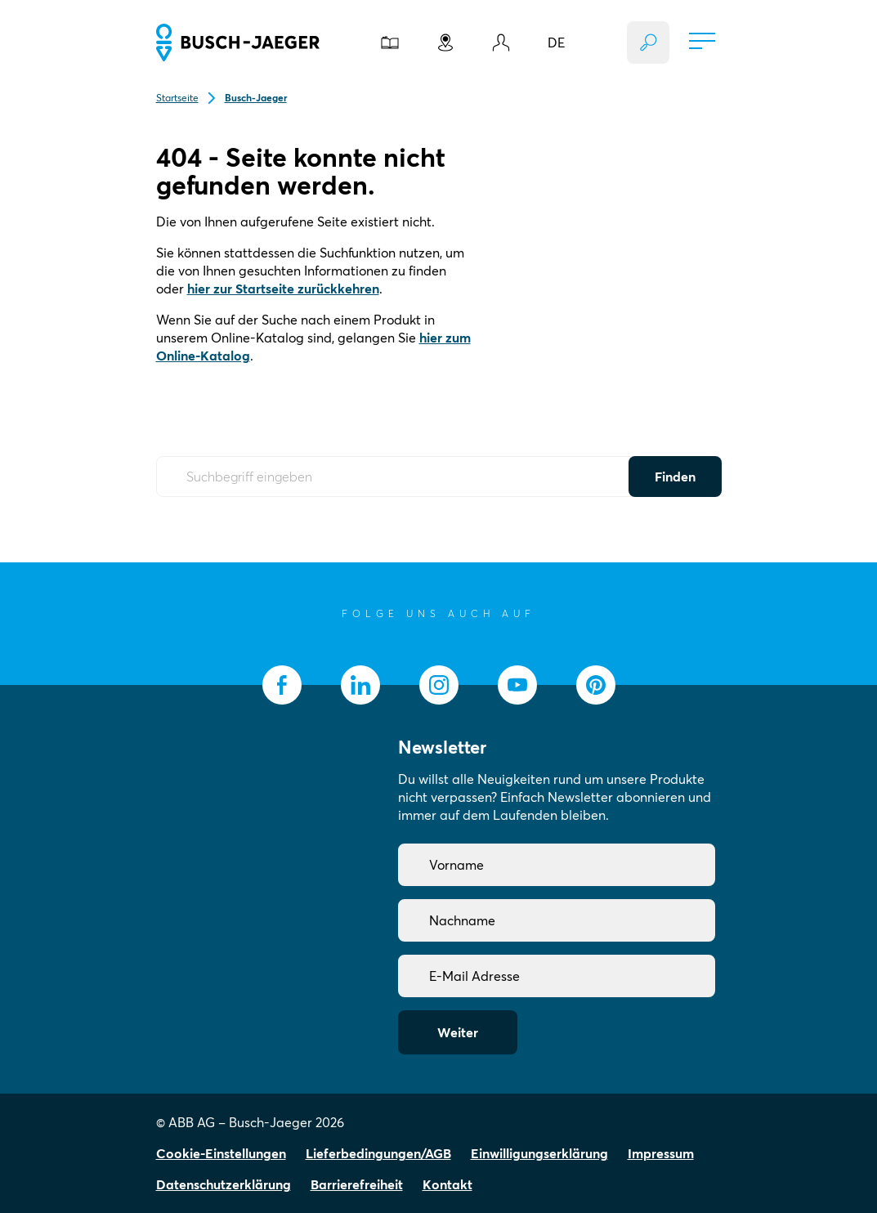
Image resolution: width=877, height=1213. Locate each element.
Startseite (177, 98)
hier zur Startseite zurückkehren (283, 288)
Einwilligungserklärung (539, 1153)
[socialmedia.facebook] (282, 685)
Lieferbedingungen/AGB (378, 1153)
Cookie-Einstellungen (221, 1153)
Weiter (457, 1032)
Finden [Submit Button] (675, 476)
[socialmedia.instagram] (439, 685)
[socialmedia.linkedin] (360, 685)
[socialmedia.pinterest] (595, 685)
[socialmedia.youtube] (517, 685)
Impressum (661, 1153)
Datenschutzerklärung (223, 1184)
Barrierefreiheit (357, 1184)
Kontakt (447, 1184)
